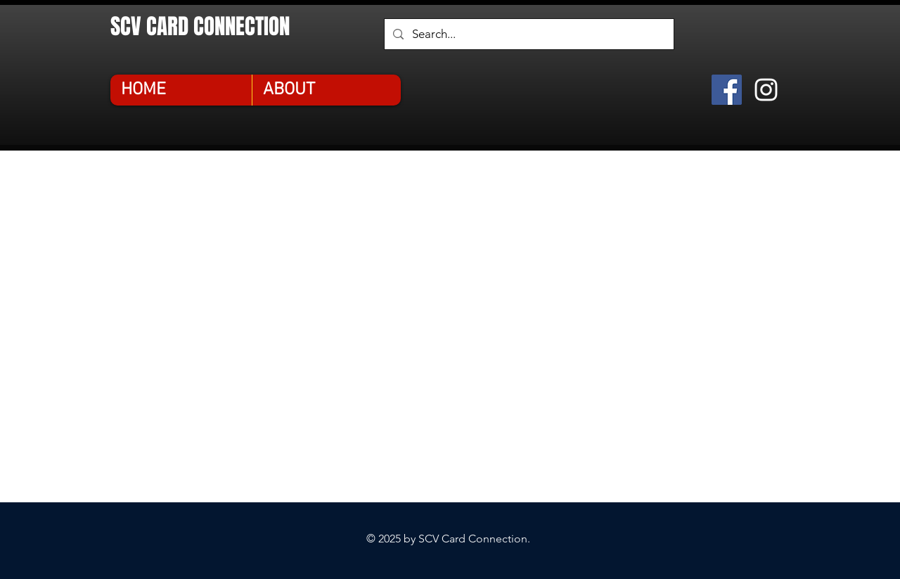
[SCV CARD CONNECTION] (220, 26)
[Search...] (528, 34)
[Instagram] (766, 90)
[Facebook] (727, 90)
